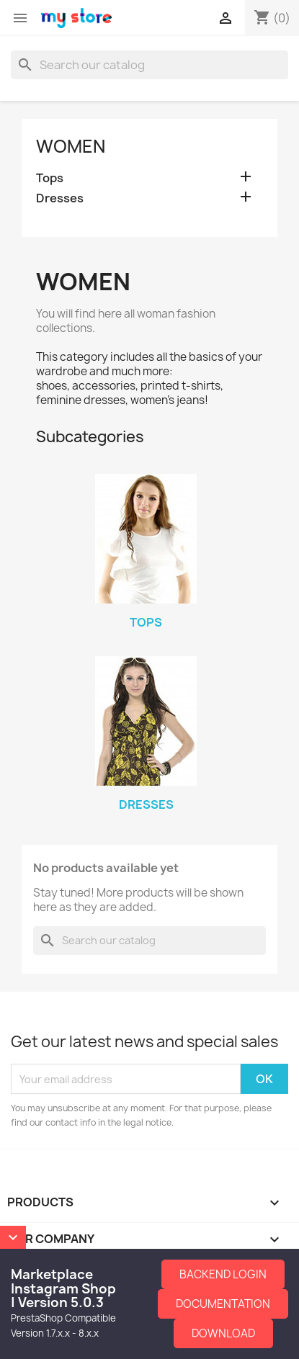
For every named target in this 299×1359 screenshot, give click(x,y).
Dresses (60, 198)
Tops (49, 178)
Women (70, 146)
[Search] (149, 64)
